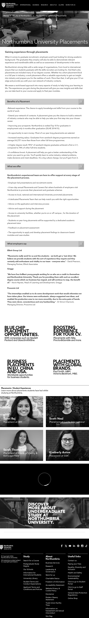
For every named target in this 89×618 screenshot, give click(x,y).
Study (26, 557)
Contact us (72, 561)
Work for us (50, 575)
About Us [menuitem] (53, 5)
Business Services (53, 563)
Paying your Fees (74, 564)
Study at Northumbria (22, 16)
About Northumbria (53, 558)
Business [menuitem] (36, 5)
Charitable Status (52, 579)
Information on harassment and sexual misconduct (55, 611)
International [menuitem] (25, 5)
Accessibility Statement (55, 585)
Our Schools (28, 569)
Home (6, 16)
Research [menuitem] (44, 5)
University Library (30, 578)
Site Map (49, 616)
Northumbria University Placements (51, 16)
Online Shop (73, 598)
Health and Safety (75, 573)
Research (49, 566)
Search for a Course (31, 561)
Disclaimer (50, 594)
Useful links (74, 557)
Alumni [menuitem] (61, 5)
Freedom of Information (55, 582)
